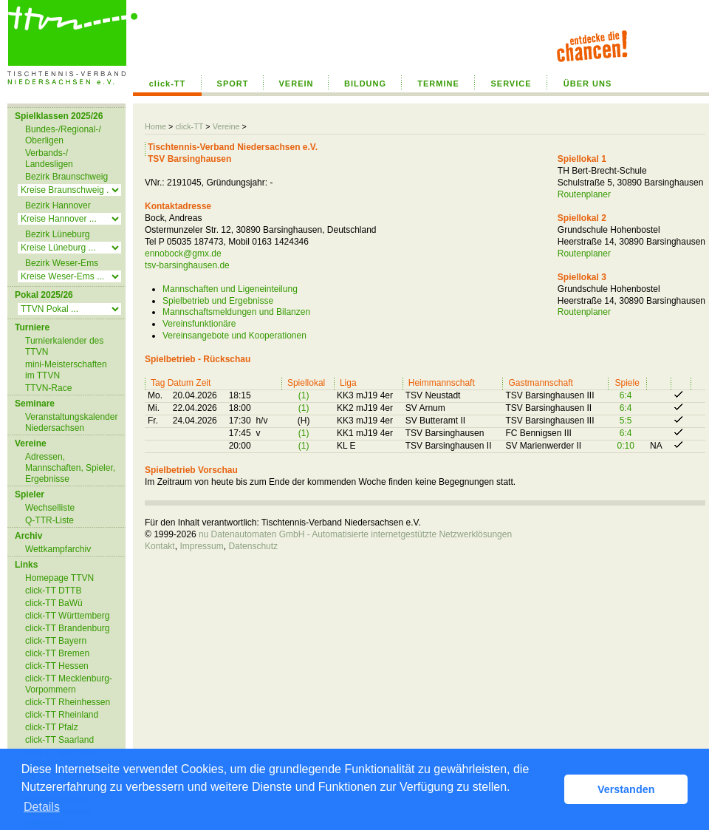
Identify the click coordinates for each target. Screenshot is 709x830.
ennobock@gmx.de (183, 253)
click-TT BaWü (54, 603)
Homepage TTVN (59, 578)
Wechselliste (50, 508)
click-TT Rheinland (61, 715)
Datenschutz (253, 546)
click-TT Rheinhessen (67, 702)
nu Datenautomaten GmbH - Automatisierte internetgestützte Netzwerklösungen (355, 534)
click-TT (167, 83)
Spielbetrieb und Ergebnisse (217, 301)
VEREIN (296, 83)
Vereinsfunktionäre (199, 324)
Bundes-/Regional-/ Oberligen (63, 135)
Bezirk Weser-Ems (61, 263)
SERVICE (510, 83)
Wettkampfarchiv (58, 549)
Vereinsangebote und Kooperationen (234, 335)
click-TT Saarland (59, 740)
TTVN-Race (48, 388)
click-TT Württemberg (67, 615)
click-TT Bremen (57, 653)
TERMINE (438, 83)
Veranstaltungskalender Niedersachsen (71, 422)
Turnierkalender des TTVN (64, 346)
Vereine (226, 126)
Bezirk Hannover (58, 205)
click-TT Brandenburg (67, 628)
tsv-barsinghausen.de (187, 265)
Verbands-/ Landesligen (49, 158)
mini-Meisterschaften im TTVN (66, 370)
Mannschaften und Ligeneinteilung (230, 289)
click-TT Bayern (55, 641)
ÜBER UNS (588, 83)
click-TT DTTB (53, 590)
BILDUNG (365, 83)
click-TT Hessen (57, 666)
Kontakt (160, 546)
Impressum (201, 546)
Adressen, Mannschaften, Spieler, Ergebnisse (70, 468)
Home (155, 126)
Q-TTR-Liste (49, 520)
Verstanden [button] (626, 789)
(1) (303, 395)
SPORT (233, 83)
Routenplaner (584, 194)
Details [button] (42, 806)
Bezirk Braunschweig (66, 176)
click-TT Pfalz (51, 727)
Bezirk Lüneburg (57, 234)
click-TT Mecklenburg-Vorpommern (68, 684)
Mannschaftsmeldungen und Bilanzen (236, 312)
